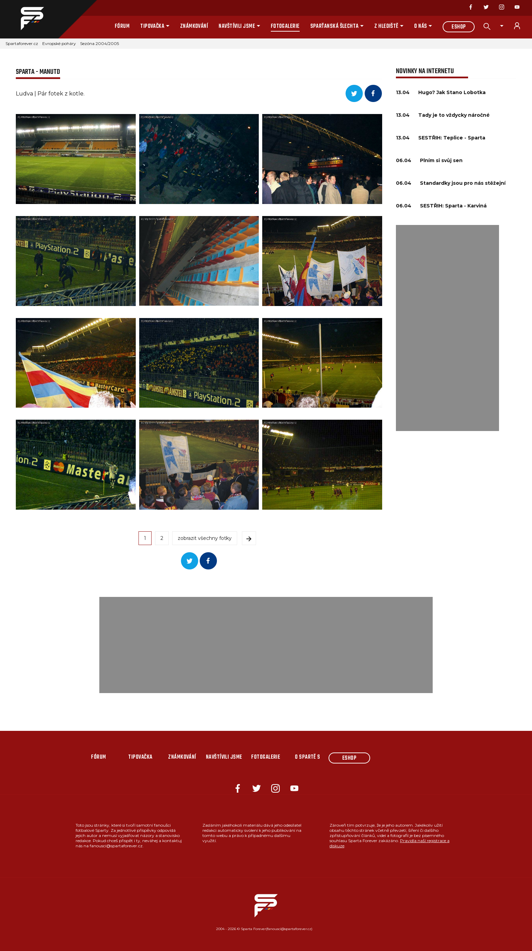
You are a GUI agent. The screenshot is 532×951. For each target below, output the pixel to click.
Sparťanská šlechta (334, 26)
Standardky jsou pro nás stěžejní (463, 183)
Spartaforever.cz (21, 43)
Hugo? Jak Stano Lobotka (452, 92)
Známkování (194, 26)
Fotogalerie (285, 26)
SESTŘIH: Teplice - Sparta (451, 138)
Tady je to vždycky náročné (454, 115)
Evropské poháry (59, 43)
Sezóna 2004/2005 (99, 43)
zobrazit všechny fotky (205, 538)
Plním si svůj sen (441, 160)
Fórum (122, 26)
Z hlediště (386, 26)
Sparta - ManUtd (38, 72)
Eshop (459, 27)
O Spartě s (307, 757)
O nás (420, 26)
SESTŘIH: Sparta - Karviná (453, 206)
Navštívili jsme (237, 26)
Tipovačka (152, 26)
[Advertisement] (447, 328)
